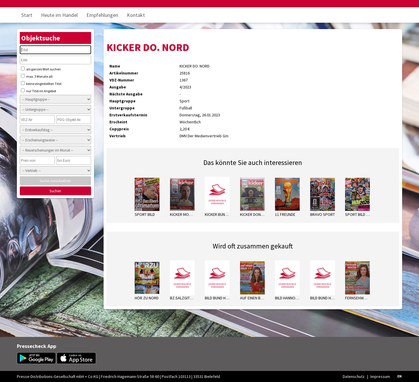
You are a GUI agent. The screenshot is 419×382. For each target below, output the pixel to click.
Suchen (55, 191)
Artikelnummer (123, 73)
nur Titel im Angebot (38, 90)
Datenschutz (354, 376)
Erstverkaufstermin (128, 115)
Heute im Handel (59, 15)
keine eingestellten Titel (41, 83)
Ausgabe (117, 87)
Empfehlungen (102, 15)
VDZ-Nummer (121, 80)
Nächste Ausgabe (126, 94)
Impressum (380, 376)
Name (114, 66)
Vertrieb (117, 135)
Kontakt (136, 15)
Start (26, 15)
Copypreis (119, 129)
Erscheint (118, 122)
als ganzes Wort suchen (41, 69)
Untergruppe (122, 108)
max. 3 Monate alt (37, 76)
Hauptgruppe (122, 101)
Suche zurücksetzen (55, 180)
